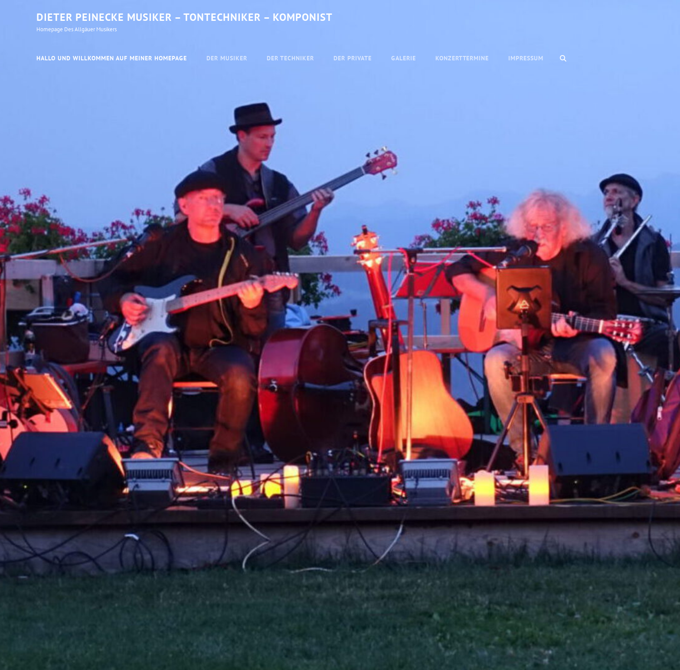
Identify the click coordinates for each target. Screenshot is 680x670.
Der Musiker (226, 58)
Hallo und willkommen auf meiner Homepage (111, 58)
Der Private (352, 58)
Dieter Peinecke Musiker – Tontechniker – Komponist (184, 17)
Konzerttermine (462, 58)
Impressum (525, 58)
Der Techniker (290, 58)
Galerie (403, 58)
